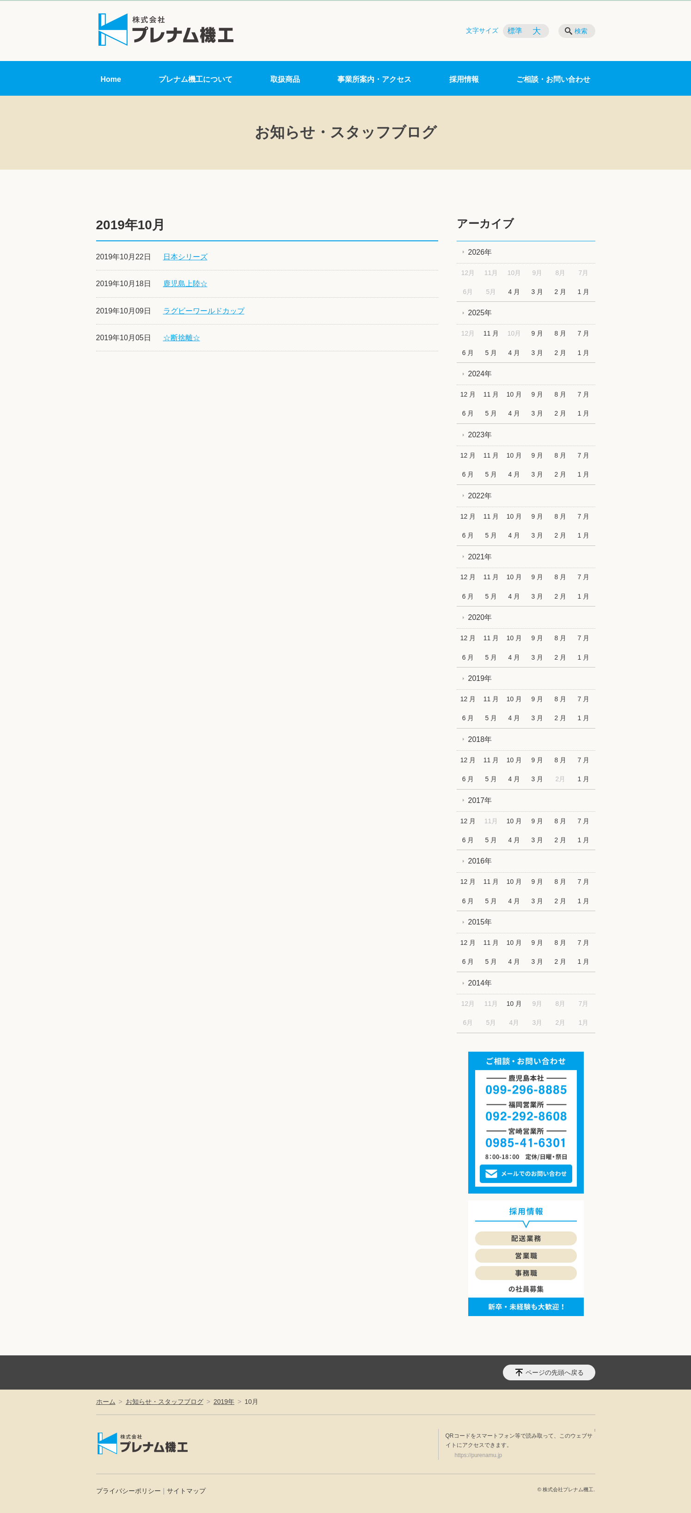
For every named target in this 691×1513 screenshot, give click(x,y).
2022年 (480, 496)
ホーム (106, 1401)
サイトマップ (186, 1491)
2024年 (480, 374)
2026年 (480, 252)
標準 (515, 31)
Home (111, 79)
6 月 (468, 352)
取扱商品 (285, 79)
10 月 (514, 394)
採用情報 (464, 79)
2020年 (480, 617)
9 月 (538, 333)
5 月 (491, 352)
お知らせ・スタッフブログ (164, 1401)
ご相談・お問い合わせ (553, 79)
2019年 (480, 678)
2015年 (480, 922)
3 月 (538, 291)
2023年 (480, 435)
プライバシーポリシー (128, 1491)
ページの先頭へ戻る (555, 1372)
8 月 (561, 333)
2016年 (480, 861)
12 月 (468, 394)
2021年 (480, 557)
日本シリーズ (185, 257)
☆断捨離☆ (181, 338)
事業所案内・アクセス (374, 79)
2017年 (480, 800)
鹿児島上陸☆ (185, 284)
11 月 (491, 333)
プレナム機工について (195, 79)
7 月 (583, 333)
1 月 (583, 291)
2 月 (561, 291)
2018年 (480, 739)
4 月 (514, 291)
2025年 (480, 313)
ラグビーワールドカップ (204, 311)
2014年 (480, 983)
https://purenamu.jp (478, 1455)
